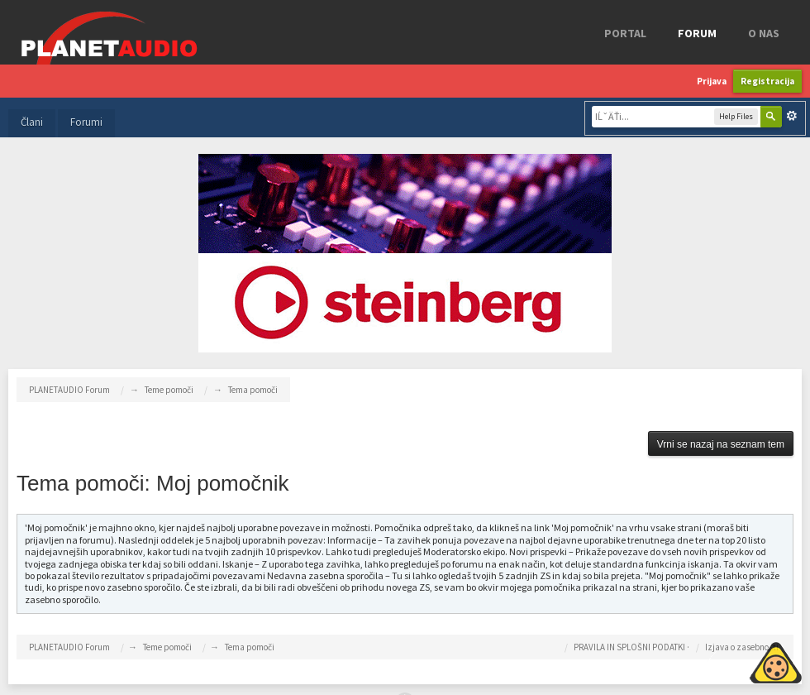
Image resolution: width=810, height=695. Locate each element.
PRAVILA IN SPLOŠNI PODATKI (629, 647)
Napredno (791, 115)
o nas (763, 33)
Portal (625, 33)
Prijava (712, 81)
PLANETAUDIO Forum (69, 647)
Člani (32, 122)
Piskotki (737, 660)
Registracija (767, 81)
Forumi (86, 122)
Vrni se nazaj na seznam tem (720, 444)
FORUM (697, 33)
